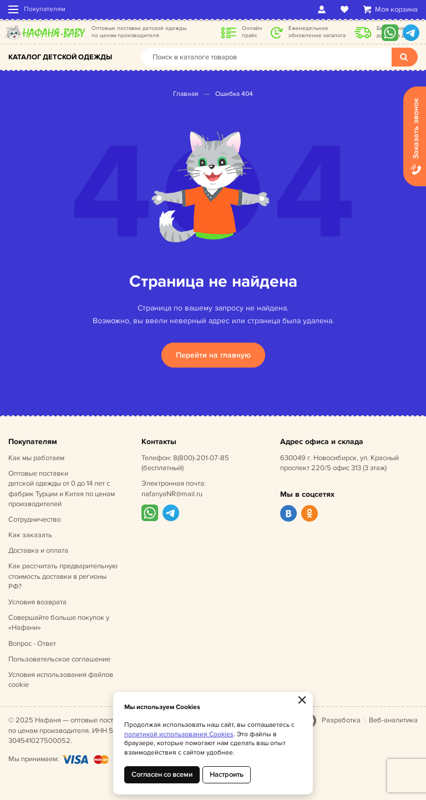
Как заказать (30, 535)
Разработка (341, 720)
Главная (186, 94)
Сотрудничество (34, 519)
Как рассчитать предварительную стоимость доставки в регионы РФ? (63, 576)
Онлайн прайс (252, 32)
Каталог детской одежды (60, 57)
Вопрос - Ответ (32, 643)
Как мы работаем (36, 457)
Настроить (227, 774)
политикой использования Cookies (179, 734)
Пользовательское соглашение (59, 659)
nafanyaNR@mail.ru (171, 494)
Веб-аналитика (393, 720)
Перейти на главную (213, 355)
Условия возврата (37, 602)
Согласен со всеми (161, 774)
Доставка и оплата (38, 550)
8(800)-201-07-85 (201, 457)
